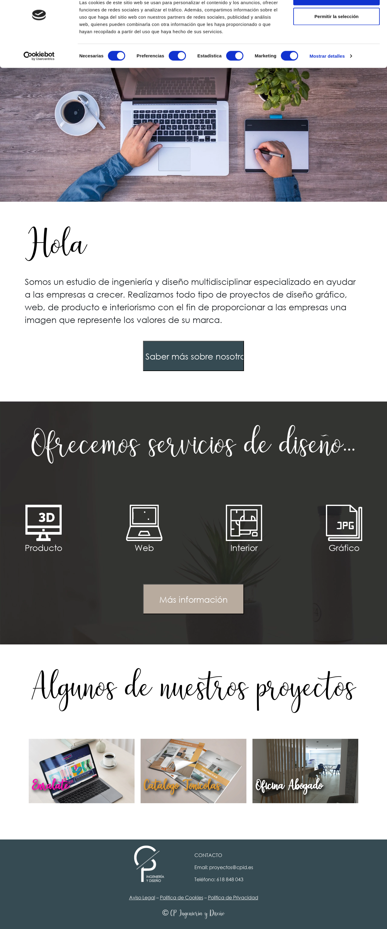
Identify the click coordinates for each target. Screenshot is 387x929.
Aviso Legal (142, 897)
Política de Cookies (181, 897)
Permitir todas (336, 15)
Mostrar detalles (327, 75)
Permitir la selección (336, 35)
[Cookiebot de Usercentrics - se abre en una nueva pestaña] (39, 75)
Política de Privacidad (233, 897)
